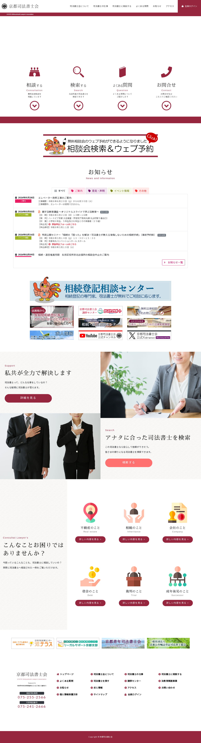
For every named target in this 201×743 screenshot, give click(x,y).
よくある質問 (142, 6)
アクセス (170, 6)
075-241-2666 (32, 706)
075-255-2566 (32, 697)
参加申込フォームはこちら (62, 224)
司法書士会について (79, 6)
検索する (128, 462)
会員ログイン (134, 694)
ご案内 (23, 201)
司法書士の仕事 (100, 6)
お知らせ (157, 6)
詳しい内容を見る (89, 539)
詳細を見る (28, 397)
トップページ (67, 674)
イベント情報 (23, 215)
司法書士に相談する (121, 6)
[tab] (60, 191)
